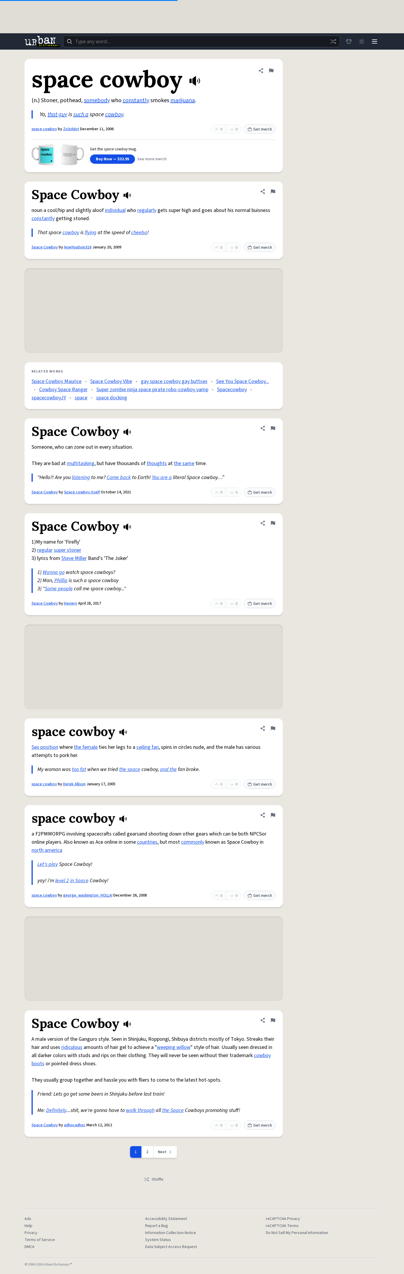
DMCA (29, 1247)
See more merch (152, 159)
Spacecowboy (232, 389)
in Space (79, 880)
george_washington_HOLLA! (87, 895)
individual (115, 210)
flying (90, 232)
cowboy (114, 114)
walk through (140, 1110)
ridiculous (71, 1047)
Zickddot (71, 129)
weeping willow (173, 1047)
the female (86, 747)
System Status (158, 1240)
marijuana (182, 100)
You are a (162, 477)
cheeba (139, 232)
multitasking (80, 463)
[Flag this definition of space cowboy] (271, 70)
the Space (173, 1110)
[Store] (349, 41)
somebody (97, 100)
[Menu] (374, 41)
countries (147, 842)
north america (47, 850)
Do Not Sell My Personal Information (297, 1233)
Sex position (45, 747)
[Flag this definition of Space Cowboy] (273, 191)
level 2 (62, 880)
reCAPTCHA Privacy (283, 1219)
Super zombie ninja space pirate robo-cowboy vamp (152, 389)
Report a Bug (156, 1226)
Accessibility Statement (166, 1219)
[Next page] (165, 1152)
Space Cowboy (45, 247)
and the (168, 769)
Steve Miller (74, 558)
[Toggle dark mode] (361, 41)
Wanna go (54, 572)
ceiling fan (147, 747)
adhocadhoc (75, 1125)
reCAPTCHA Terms (282, 1226)
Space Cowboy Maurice (57, 381)
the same (184, 463)
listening (81, 477)
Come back (119, 477)
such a (81, 114)
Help (28, 1226)
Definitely (56, 1110)
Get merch (259, 129)
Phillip (60, 580)
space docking (111, 397)
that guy (57, 114)
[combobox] (201, 41)
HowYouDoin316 (77, 247)
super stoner (67, 550)
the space (129, 769)
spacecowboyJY (49, 397)
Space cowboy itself (82, 492)
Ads (28, 1219)
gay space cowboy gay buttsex (174, 381)
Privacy (31, 1233)
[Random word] (333, 41)
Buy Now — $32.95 (112, 159)
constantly (136, 100)
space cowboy (44, 129)
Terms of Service (40, 1240)
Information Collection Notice (170, 1233)
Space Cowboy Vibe (111, 381)
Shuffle (153, 1179)
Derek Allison (74, 784)
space (81, 397)
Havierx (70, 603)
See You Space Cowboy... (242, 381)
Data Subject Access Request (171, 1247)
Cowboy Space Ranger (63, 389)
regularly (146, 210)
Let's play (47, 864)
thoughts (157, 463)
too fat (79, 769)
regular (45, 550)
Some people (59, 588)
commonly (192, 842)
